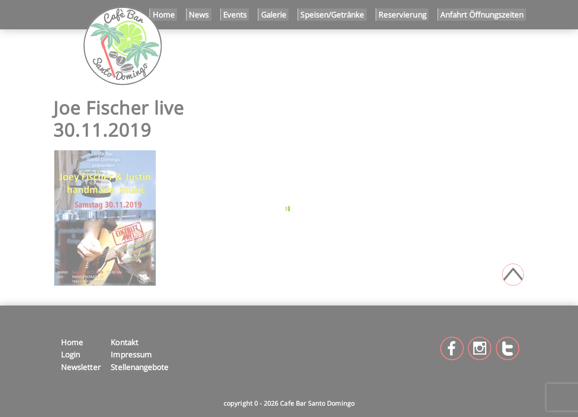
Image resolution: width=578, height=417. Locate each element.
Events (235, 14)
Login (70, 354)
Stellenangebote (139, 366)
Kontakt (124, 342)
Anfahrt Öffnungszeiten (481, 14)
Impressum (131, 354)
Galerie (273, 14)
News (199, 14)
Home (164, 14)
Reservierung (402, 14)
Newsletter (80, 366)
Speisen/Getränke (332, 14)
